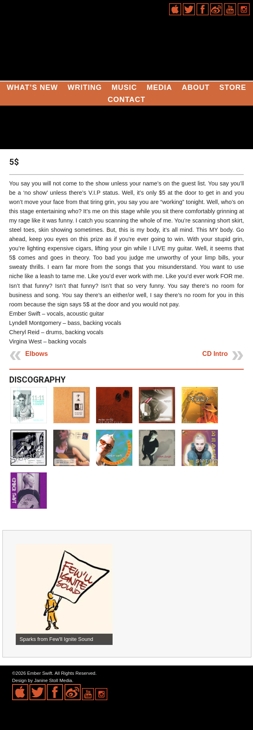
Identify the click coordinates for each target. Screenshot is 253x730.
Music (124, 87)
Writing (84, 87)
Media (159, 87)
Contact (127, 100)
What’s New (32, 87)
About (195, 87)
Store (232, 87)
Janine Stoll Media (53, 680)
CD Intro (215, 353)
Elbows (36, 353)
